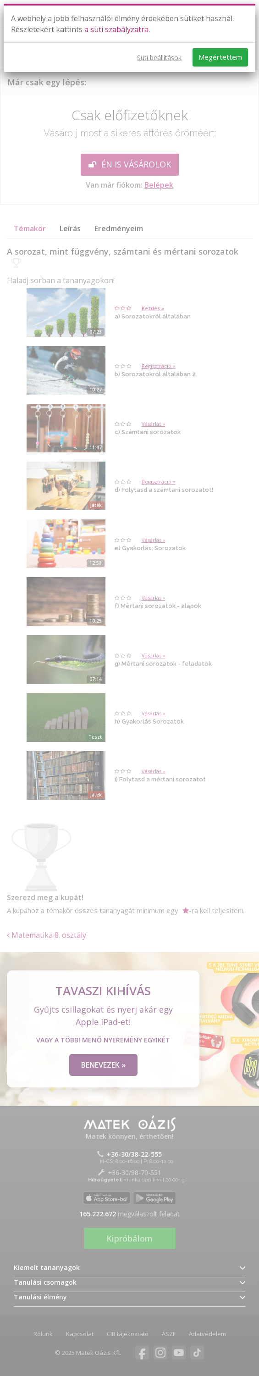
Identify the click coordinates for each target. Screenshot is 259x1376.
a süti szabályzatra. (117, 29)
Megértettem (220, 56)
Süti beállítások (159, 57)
